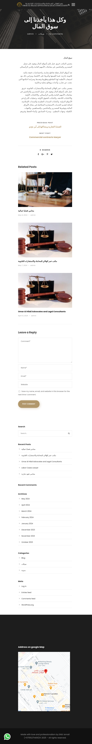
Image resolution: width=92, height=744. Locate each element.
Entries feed (26, 592)
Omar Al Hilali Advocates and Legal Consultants (42, 311)
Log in (23, 586)
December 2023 (28, 530)
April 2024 (25, 505)
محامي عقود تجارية (28, 474)
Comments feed (28, 598)
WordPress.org (27, 605)
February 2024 (27, 517)
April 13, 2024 (23, 316)
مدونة (23, 570)
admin (30, 34)
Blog (23, 558)
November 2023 (28, 536)
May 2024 (25, 499)
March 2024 (26, 511)
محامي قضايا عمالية (26, 210)
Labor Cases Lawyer (29, 468)
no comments (56, 34)
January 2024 (27, 523)
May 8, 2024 (22, 215)
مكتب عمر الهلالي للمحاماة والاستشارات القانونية (37, 261)
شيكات (41, 34)
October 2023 (27, 542)
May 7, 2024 (22, 265)
